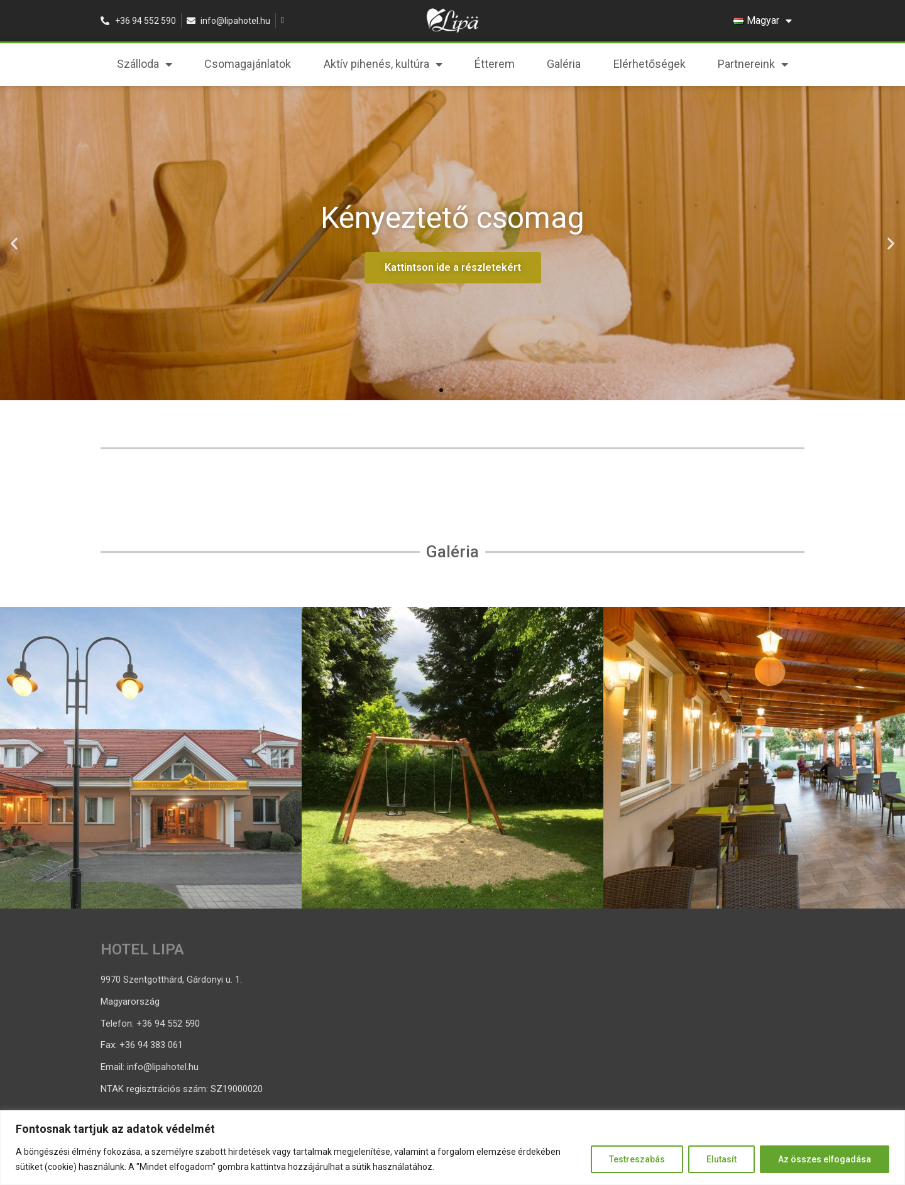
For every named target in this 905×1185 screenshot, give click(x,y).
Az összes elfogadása (824, 1159)
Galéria (564, 63)
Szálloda (144, 64)
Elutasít (721, 1159)
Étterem (494, 63)
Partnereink (753, 64)
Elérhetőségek (649, 63)
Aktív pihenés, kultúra (383, 64)
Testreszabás (637, 1159)
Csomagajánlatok (247, 63)
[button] (441, 390)
